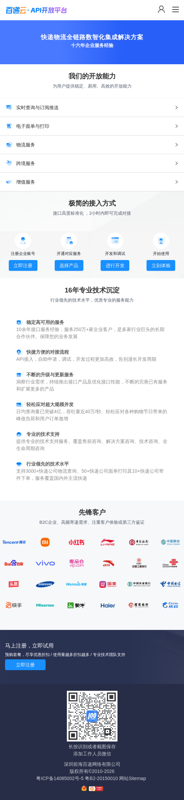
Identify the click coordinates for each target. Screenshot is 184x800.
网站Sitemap (132, 778)
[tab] (92, 107)
